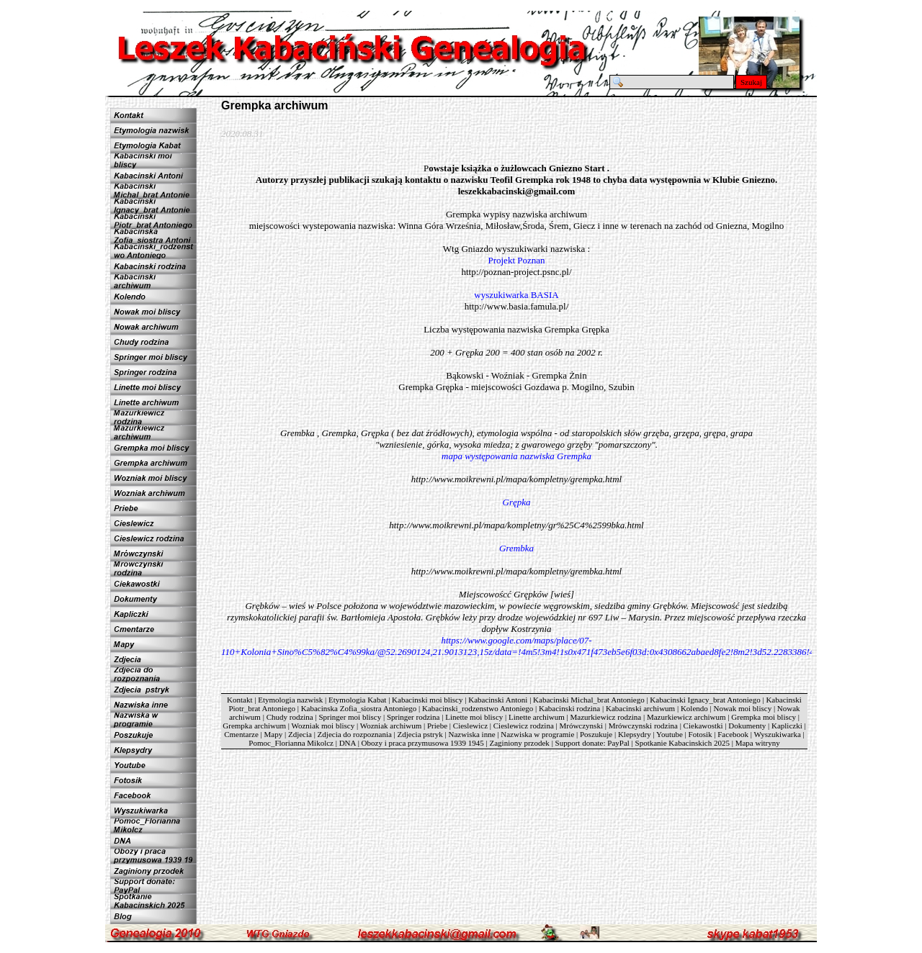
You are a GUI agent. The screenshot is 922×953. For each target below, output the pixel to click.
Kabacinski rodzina (569, 708)
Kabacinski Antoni (497, 699)
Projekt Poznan (516, 260)
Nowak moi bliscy (742, 708)
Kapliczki (786, 725)
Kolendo (694, 708)
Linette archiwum (537, 717)
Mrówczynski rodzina (643, 725)
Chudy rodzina (290, 717)
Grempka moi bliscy (763, 717)
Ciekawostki (703, 725)
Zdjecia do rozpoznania (355, 734)
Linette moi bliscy (474, 717)
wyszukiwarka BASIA (516, 294)
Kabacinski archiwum (640, 708)
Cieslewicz (470, 725)
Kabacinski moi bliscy (427, 699)
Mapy (273, 734)
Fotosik (700, 734)
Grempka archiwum (254, 725)
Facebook (732, 734)
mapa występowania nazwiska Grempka (516, 456)
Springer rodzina (413, 717)
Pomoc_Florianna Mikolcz (291, 743)
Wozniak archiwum (391, 725)
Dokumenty (747, 725)
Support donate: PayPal (592, 743)
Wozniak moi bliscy (322, 725)
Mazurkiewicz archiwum (686, 717)
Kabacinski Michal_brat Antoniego (589, 699)
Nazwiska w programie (537, 734)
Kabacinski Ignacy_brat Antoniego (705, 699)
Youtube (669, 734)
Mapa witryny (757, 743)
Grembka (516, 548)
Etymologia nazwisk (290, 699)
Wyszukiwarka (777, 734)
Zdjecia (300, 734)
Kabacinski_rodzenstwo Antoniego (477, 708)
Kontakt (239, 699)
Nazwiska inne (471, 734)
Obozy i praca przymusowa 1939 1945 (423, 743)
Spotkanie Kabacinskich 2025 (682, 743)
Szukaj (751, 82)
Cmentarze (241, 734)
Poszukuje (596, 734)
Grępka (517, 502)
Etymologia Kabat (357, 699)
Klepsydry (634, 734)
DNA (347, 743)
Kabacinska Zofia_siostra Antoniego (359, 708)
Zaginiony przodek (519, 743)
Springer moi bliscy (349, 717)
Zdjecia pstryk (420, 734)
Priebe (437, 725)
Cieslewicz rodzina (523, 725)
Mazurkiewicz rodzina (606, 717)
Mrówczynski (581, 725)
